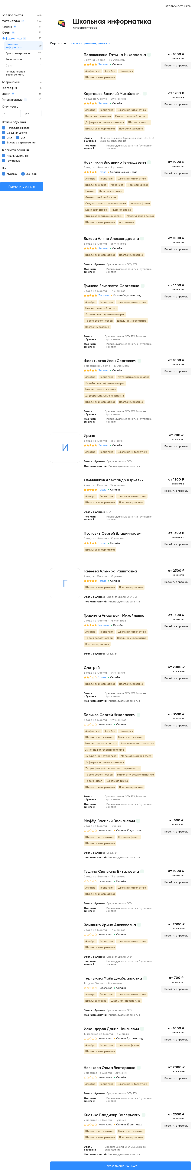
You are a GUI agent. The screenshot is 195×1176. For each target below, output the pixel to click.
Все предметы (12, 15)
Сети (9, 65)
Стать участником (178, 6)
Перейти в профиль (176, 65)
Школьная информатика (14, 46)
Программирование (18, 53)
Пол (4, 168)
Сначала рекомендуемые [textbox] (89, 43)
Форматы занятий (15, 150)
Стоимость (10, 106)
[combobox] (90, 43)
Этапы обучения (14, 122)
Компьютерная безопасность (15, 73)
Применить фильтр (21, 186)
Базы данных (14, 59)
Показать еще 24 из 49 (121, 1166)
